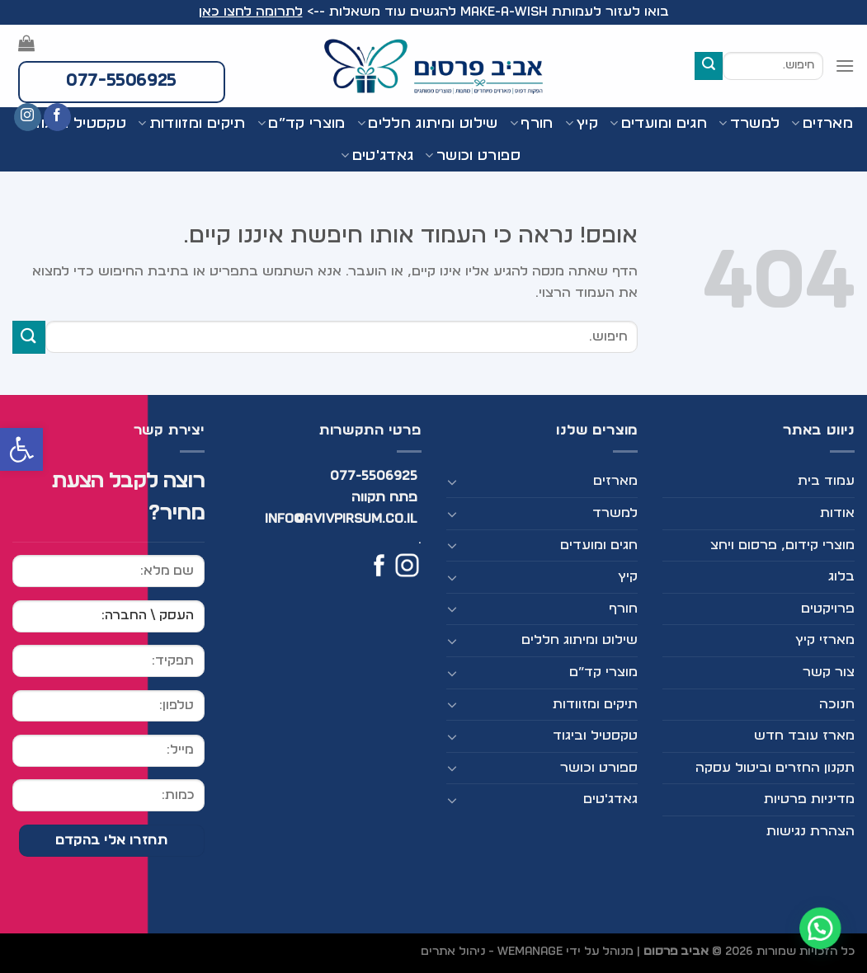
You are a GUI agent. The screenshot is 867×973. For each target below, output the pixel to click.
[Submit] (709, 66)
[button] (21, 449)
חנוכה (837, 704)
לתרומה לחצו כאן (251, 11)
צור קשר (829, 672)
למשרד (749, 123)
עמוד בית (826, 480)
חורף (532, 123)
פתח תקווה (384, 497)
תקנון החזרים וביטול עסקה (775, 767)
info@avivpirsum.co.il (341, 518)
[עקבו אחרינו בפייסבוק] (57, 117)
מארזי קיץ (825, 639)
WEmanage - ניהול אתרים (492, 951)
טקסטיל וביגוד (595, 735)
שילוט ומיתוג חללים (427, 123)
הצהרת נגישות (810, 831)
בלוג (841, 576)
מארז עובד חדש (804, 735)
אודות (837, 512)
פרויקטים (828, 608)
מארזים (822, 123)
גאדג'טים (377, 155)
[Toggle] (452, 481)
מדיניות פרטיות (809, 799)
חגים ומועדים (658, 123)
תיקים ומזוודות (595, 704)
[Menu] (845, 65)
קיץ (582, 123)
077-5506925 (374, 475)
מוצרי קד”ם (301, 123)
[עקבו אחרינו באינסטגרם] (27, 117)
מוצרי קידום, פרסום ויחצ (782, 545)
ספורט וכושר (472, 155)
